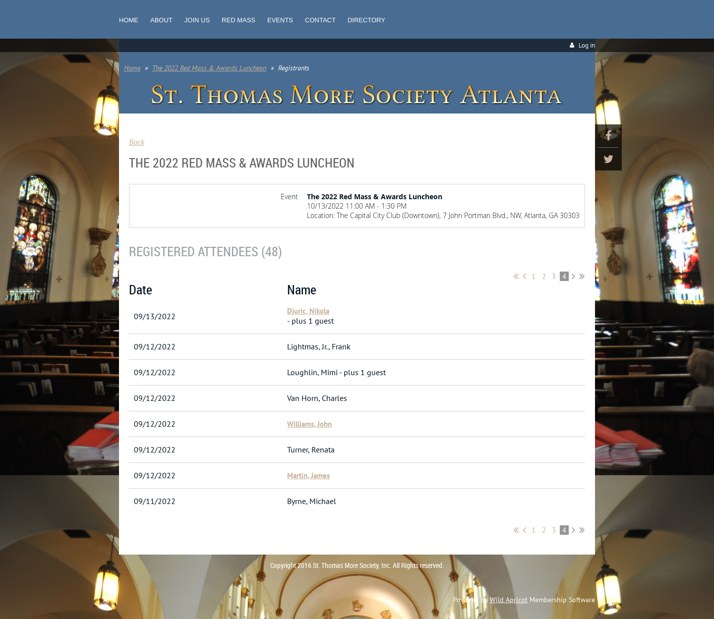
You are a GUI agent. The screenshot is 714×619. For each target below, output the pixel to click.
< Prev (524, 276)
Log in (587, 45)
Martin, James (308, 475)
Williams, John (309, 424)
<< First (516, 276)
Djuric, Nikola (308, 311)
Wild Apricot (509, 599)
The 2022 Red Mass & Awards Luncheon (209, 67)
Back (136, 142)
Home (132, 67)
